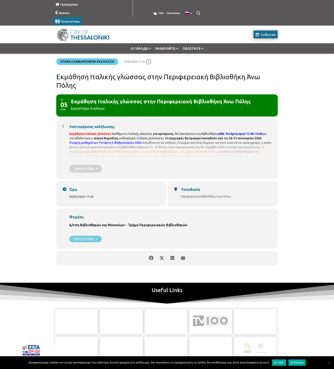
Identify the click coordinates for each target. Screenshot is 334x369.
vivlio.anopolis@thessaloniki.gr (89, 160)
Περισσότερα (85, 239)
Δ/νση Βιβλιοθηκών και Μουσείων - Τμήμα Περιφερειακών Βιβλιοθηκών (128, 225)
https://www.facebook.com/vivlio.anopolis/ (139, 160)
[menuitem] (188, 13)
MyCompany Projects (266, 355)
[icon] (186, 345)
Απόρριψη (297, 362)
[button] (198, 13)
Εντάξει (279, 362)
